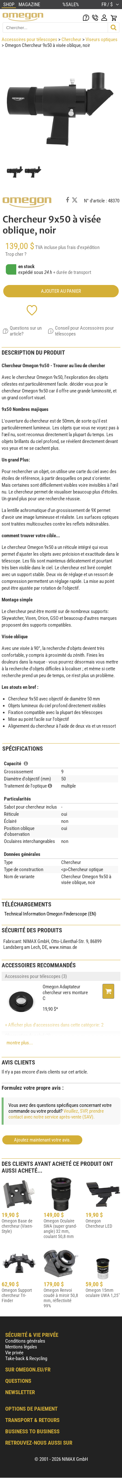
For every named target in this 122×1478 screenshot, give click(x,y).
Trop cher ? (15, 254)
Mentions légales (21, 1347)
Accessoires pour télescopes (29, 39)
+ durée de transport (72, 272)
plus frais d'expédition (79, 247)
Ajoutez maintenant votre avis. (42, 1140)
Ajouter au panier (61, 291)
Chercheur (71, 39)
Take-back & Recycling (26, 1358)
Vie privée (14, 1353)
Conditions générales (25, 1341)
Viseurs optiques (101, 39)
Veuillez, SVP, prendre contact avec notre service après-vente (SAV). (56, 1114)
